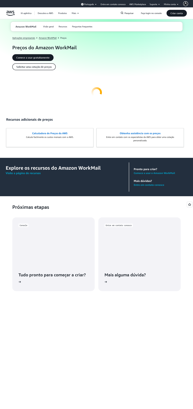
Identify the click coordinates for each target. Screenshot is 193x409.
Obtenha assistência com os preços (140, 133)
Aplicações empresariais (23, 38)
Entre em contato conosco (149, 184)
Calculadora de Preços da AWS (49, 133)
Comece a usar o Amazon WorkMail (154, 173)
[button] (45, 13)
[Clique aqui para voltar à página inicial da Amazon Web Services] (10, 15)
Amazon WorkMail (48, 38)
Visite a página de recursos (23, 173)
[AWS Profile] (185, 3)
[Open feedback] (189, 204)
